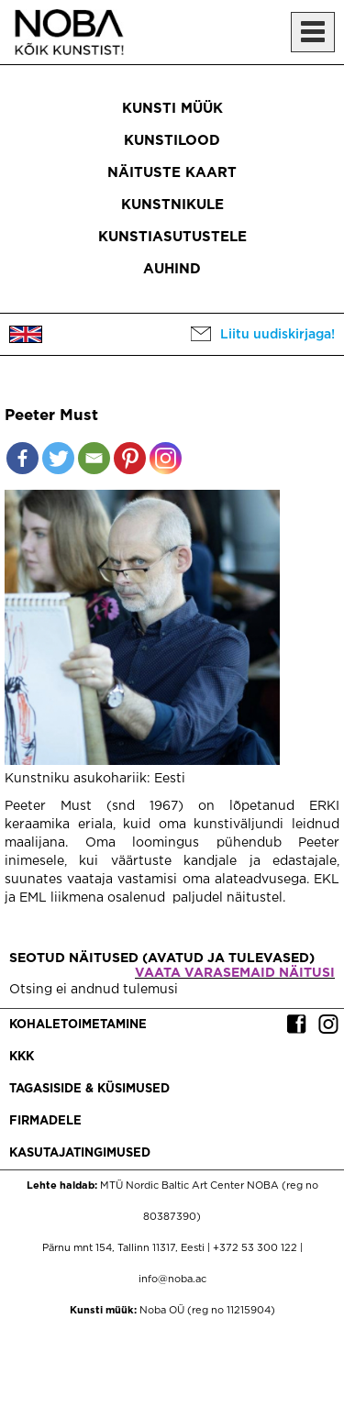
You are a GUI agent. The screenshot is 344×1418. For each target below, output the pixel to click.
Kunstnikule (172, 205)
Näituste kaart (172, 173)
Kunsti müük (172, 109)
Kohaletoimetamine (78, 1025)
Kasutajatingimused (79, 1153)
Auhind (172, 269)
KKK (21, 1057)
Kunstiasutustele (172, 237)
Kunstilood (172, 141)
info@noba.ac (172, 1279)
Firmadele (45, 1121)
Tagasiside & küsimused (89, 1089)
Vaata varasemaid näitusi (235, 973)
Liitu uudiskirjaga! (277, 334)
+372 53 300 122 (255, 1248)
